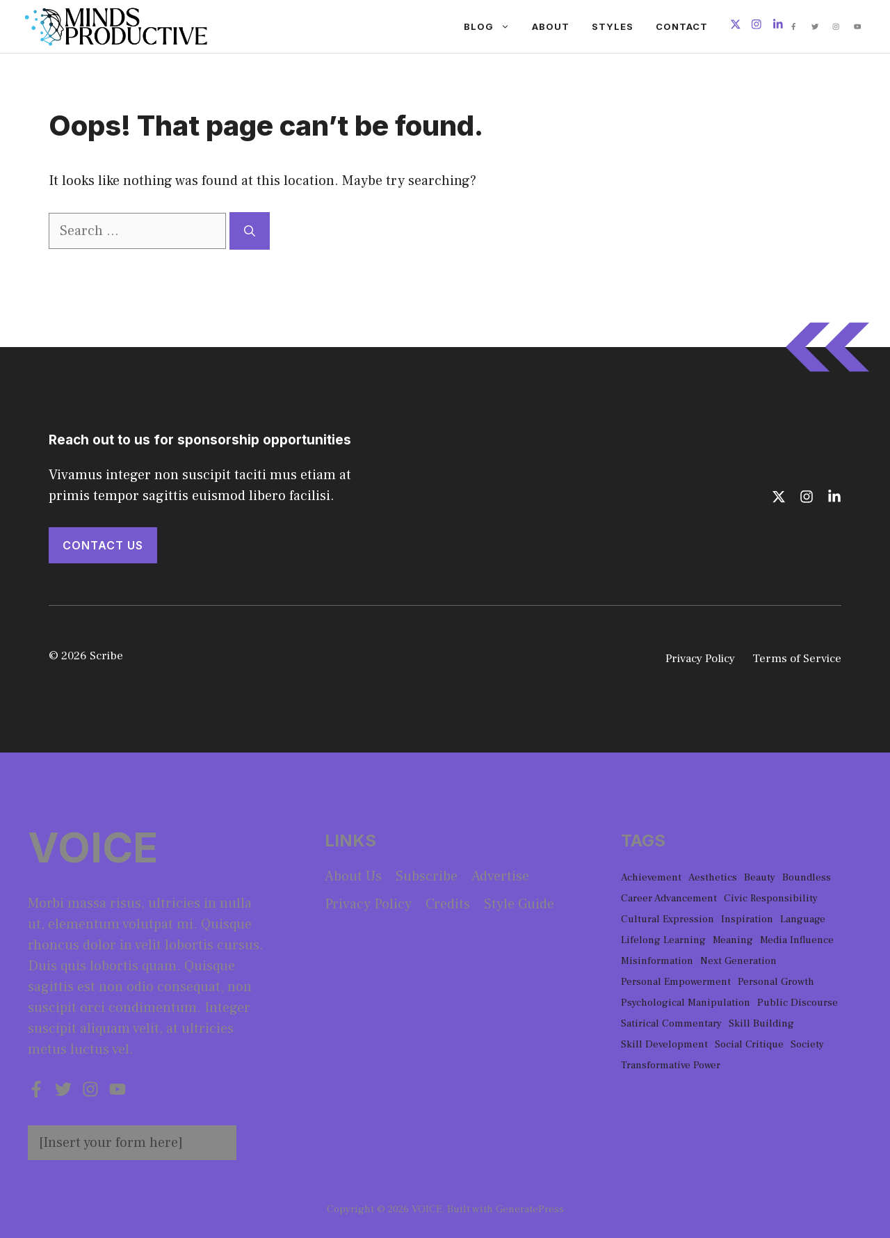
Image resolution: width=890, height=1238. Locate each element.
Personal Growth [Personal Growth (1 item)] (776, 981)
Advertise (500, 876)
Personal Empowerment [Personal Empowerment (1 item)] (676, 981)
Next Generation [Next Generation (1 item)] (738, 960)
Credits (448, 904)
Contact (682, 26)
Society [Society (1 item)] (807, 1044)
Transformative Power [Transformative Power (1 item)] (670, 1065)
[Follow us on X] (735, 26)
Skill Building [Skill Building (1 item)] (761, 1023)
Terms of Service (796, 658)
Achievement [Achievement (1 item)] (651, 877)
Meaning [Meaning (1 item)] (733, 940)
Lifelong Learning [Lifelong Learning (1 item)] (663, 940)
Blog (492, 26)
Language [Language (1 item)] (802, 919)
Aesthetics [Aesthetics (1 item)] (712, 877)
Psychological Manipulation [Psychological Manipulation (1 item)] (685, 1002)
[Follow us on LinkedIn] (778, 26)
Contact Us (103, 545)
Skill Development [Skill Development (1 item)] (664, 1044)
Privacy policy (368, 904)
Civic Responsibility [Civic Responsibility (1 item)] (771, 898)
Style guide (519, 904)
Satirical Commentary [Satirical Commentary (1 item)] (671, 1023)
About (550, 26)
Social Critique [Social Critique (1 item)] (749, 1044)
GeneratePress (530, 1209)
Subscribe (427, 876)
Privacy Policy (700, 658)
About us (353, 876)
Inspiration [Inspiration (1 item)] (747, 919)
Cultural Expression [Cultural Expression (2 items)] (667, 919)
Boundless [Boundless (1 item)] (806, 877)
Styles (612, 26)
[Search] (249, 231)
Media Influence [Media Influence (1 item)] (797, 940)
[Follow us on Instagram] (756, 26)
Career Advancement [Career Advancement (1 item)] (669, 898)
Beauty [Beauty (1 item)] (759, 877)
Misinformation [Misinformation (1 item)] (657, 960)
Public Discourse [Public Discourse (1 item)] (797, 1002)
